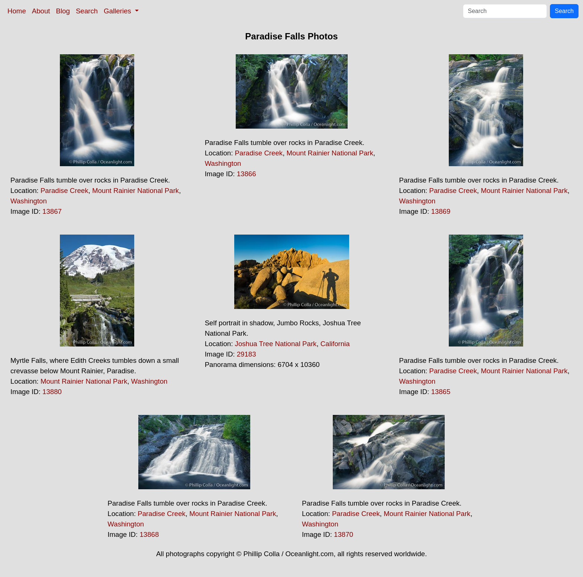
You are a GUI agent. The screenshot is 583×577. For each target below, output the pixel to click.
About (41, 11)
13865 (440, 392)
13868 (149, 534)
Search (87, 11)
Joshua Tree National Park (276, 344)
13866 (246, 174)
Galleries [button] (118, 11)
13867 (52, 211)
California (335, 344)
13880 (52, 392)
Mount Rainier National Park (135, 190)
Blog (63, 11)
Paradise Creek (64, 190)
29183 (246, 354)
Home (16, 11)
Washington (28, 201)
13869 (440, 211)
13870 (343, 534)
